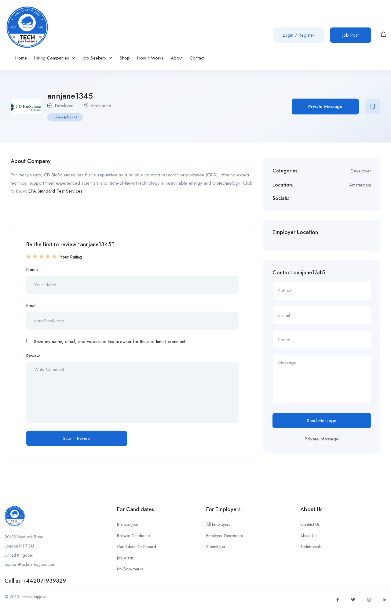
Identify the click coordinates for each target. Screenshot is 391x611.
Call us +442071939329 (35, 581)
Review (33, 355)
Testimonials (310, 547)
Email (31, 305)
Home (21, 58)
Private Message (325, 106)
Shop (125, 58)
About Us (308, 536)
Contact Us (310, 524)
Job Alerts (125, 558)
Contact (197, 58)
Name (32, 269)
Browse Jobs (127, 524)
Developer (64, 106)
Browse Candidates (134, 536)
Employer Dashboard (224, 536)
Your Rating (71, 257)
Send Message (321, 420)
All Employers (218, 524)
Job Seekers (97, 58)
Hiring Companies (54, 58)
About (176, 58)
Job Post (350, 35)
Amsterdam (101, 106)
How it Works (150, 58)
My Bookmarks (130, 569)
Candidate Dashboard (136, 547)
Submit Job (215, 547)
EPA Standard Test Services (55, 191)
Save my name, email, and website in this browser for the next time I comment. (110, 341)
